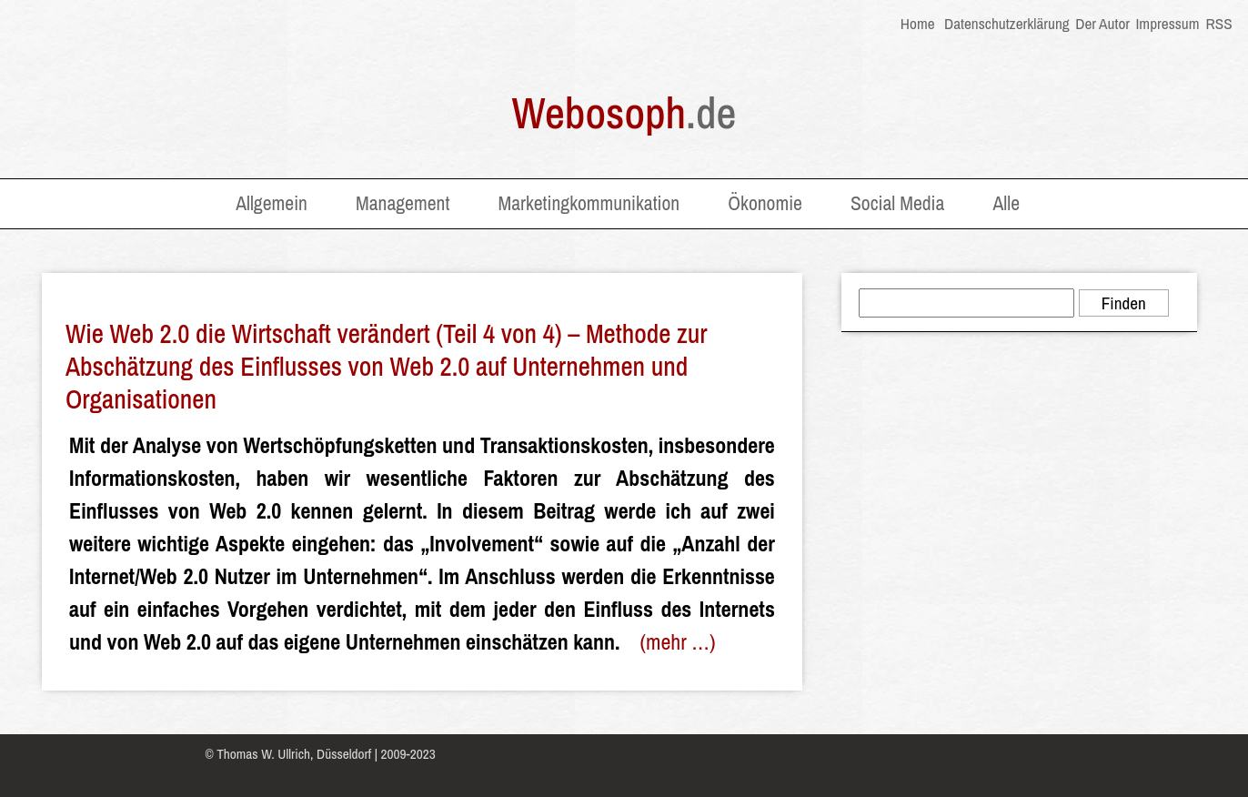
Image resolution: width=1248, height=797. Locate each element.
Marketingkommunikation (588, 203)
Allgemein (271, 203)
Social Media (897, 203)
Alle (1006, 203)
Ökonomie (765, 203)
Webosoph (624, 112)
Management (402, 203)
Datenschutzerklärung (1007, 23)
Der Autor (1102, 23)
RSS (1218, 23)
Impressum (1167, 23)
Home (918, 23)
